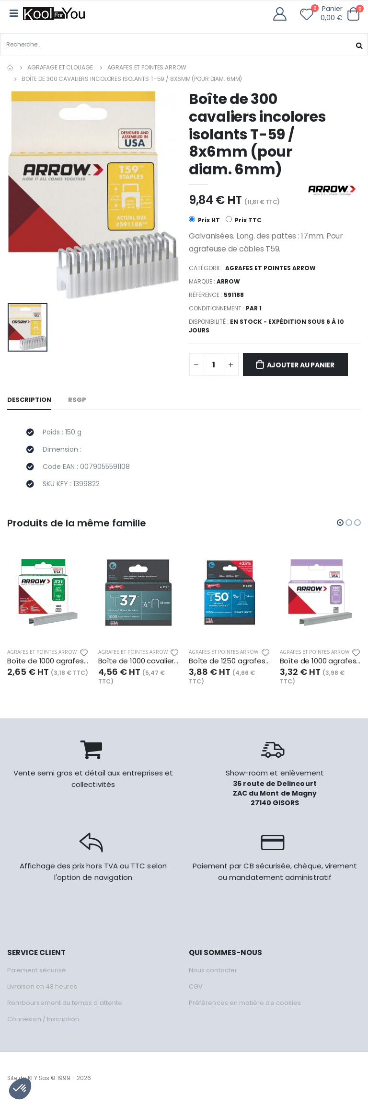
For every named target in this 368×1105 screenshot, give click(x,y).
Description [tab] (29, 399)
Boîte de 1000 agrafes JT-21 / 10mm (48, 661)
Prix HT (204, 220)
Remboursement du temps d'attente (64, 1002)
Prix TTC (244, 220)
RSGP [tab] (77, 399)
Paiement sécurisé (36, 970)
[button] (353, 14)
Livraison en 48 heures (42, 986)
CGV (196, 986)
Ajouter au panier (300, 365)
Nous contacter (213, 970)
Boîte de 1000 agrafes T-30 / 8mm (320, 661)
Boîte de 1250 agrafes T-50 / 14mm (229, 661)
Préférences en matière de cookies (245, 1002)
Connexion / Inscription (43, 1019)
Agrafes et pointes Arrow (146, 67)
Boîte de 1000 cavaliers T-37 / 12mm (139, 661)
